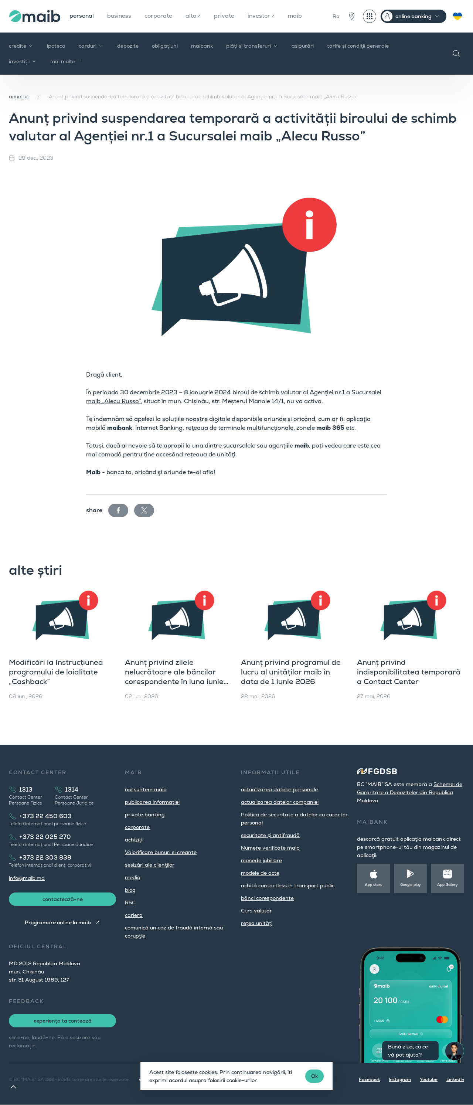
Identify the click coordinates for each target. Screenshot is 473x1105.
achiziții (134, 839)
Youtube (429, 1080)
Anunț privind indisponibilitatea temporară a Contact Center (409, 671)
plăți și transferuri (252, 45)
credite (21, 45)
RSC (130, 902)
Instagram (400, 1080)
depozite (128, 45)
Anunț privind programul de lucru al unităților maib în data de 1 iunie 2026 (291, 671)
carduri (91, 45)
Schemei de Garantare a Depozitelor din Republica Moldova (409, 792)
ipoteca (56, 45)
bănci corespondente (267, 898)
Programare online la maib (58, 922)
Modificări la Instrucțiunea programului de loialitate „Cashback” (56, 671)
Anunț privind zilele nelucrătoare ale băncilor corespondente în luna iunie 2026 (174, 676)
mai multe (66, 61)
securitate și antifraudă (270, 835)
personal (82, 16)
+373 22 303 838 (45, 857)
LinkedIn (455, 1080)
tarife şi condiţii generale (358, 45)
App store (373, 884)
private (227, 16)
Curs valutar (256, 910)
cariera (134, 915)
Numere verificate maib (270, 847)
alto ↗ (195, 16)
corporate (160, 16)
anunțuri (19, 96)
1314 (71, 789)
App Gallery (447, 884)
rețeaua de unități (209, 454)
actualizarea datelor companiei (280, 802)
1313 (26, 789)
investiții (23, 61)
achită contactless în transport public (287, 885)
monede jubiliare (261, 860)
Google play (410, 884)
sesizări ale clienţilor (149, 864)
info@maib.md (27, 878)
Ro (336, 16)
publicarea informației (152, 802)
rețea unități (256, 923)
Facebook (369, 1080)
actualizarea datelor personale (279, 789)
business (120, 16)
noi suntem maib (146, 789)
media (132, 877)
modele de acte (260, 873)
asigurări (303, 45)
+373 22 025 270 (45, 837)
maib (298, 16)
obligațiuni (165, 45)
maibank (202, 45)
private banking (145, 814)
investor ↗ (264, 16)
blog (130, 890)
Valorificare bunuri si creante (161, 852)
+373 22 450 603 (45, 816)
